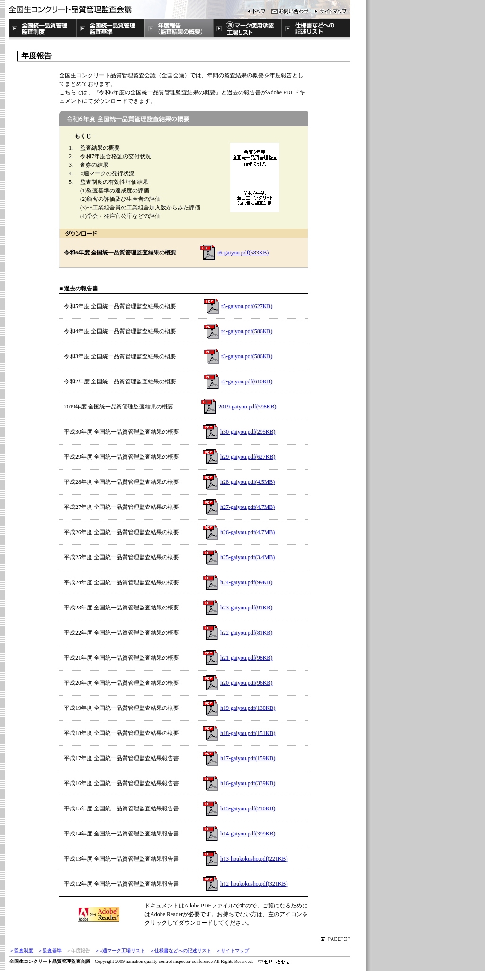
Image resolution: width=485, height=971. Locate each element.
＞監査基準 (50, 950)
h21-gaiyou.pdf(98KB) (246, 657)
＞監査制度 (21, 950)
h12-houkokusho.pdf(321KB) (253, 883)
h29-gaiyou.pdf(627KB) (247, 457)
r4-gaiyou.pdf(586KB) (246, 331)
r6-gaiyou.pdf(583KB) (243, 252)
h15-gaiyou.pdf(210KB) (247, 808)
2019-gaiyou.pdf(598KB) (247, 406)
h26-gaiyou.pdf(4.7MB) (247, 532)
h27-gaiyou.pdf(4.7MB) (247, 507)
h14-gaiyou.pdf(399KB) (247, 833)
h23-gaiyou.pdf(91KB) (246, 607)
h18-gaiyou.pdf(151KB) (247, 733)
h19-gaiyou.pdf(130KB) (247, 708)
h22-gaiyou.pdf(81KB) (246, 632)
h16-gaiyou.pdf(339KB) (247, 783)
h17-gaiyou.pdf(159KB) (247, 758)
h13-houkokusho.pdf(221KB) (253, 858)
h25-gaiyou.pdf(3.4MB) (247, 557)
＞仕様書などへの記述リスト (180, 950)
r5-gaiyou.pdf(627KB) (246, 306)
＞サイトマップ (232, 950)
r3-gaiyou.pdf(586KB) (246, 356)
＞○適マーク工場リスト (120, 950)
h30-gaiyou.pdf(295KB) (247, 431)
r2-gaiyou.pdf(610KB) (246, 381)
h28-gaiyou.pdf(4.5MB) (247, 482)
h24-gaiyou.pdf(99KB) (246, 582)
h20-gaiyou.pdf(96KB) (246, 683)
